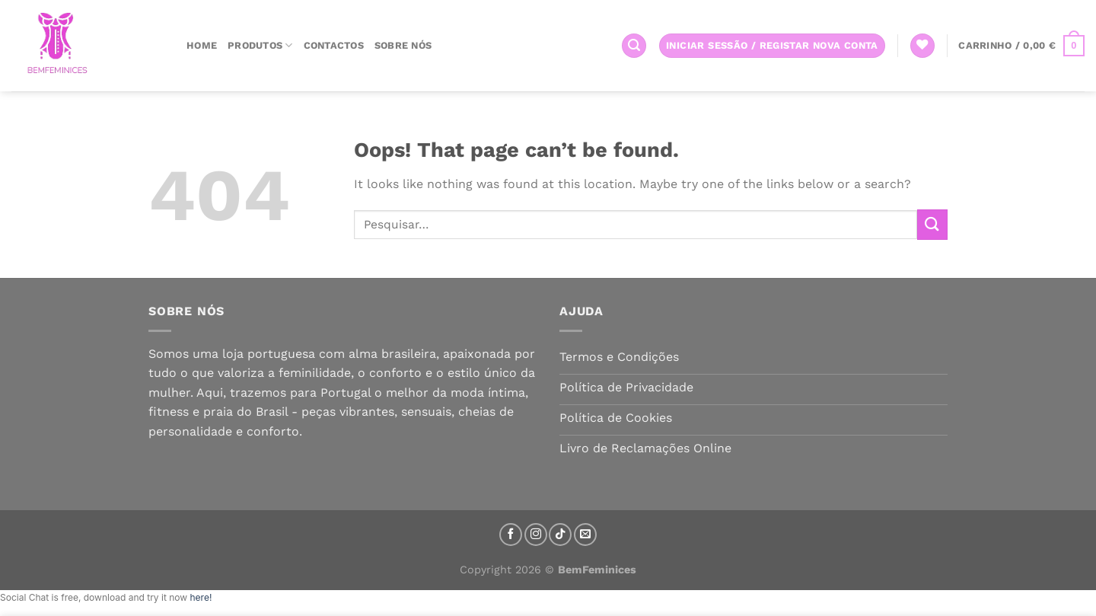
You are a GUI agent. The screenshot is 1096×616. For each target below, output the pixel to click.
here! (201, 597)
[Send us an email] (585, 534)
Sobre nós (403, 45)
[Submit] (932, 224)
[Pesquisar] (634, 46)
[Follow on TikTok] (560, 534)
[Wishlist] (922, 46)
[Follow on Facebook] (510, 534)
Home (201, 45)
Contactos (334, 45)
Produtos (260, 45)
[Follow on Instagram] (535, 534)
